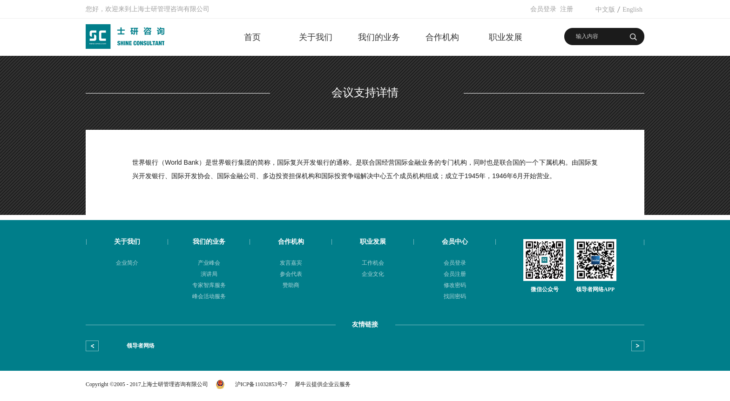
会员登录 (543, 9)
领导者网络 (141, 345)
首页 (252, 37)
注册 (566, 9)
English (632, 9)
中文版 (605, 9)
